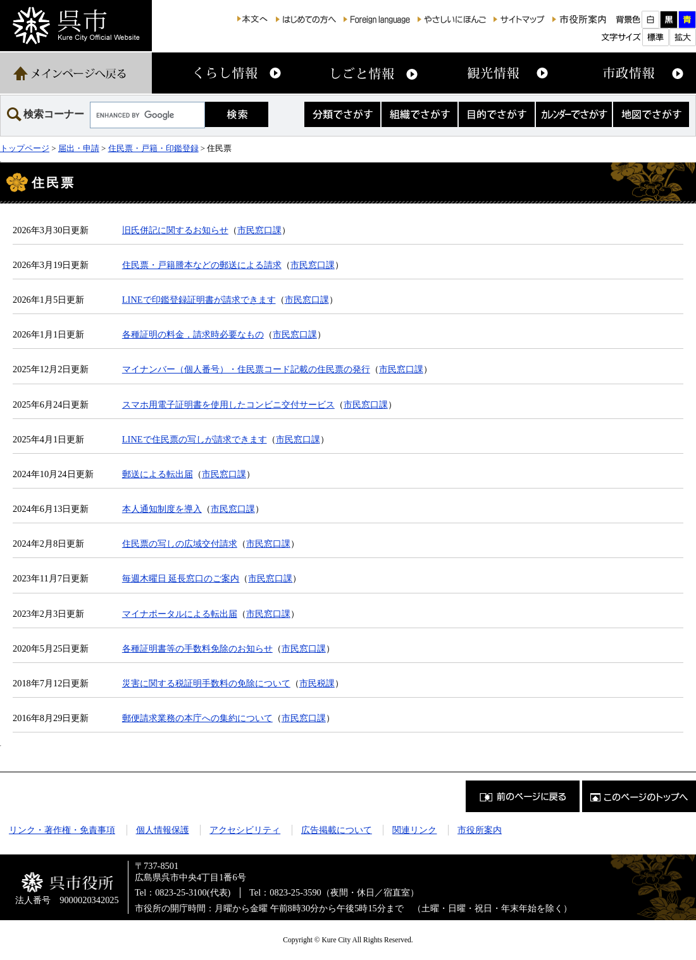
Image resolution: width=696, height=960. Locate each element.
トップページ (24, 148)
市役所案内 (479, 830)
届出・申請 (78, 148)
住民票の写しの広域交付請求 (179, 543)
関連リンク (414, 830)
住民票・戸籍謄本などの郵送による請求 (202, 265)
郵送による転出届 (157, 474)
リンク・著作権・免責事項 (62, 830)
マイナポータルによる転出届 (179, 614)
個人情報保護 (162, 830)
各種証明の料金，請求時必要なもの (193, 334)
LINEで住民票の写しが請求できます (194, 439)
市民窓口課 (259, 230)
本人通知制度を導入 (162, 509)
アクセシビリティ (244, 830)
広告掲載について (336, 830)
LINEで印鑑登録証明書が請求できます (199, 300)
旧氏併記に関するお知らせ (175, 230)
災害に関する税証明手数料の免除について (206, 683)
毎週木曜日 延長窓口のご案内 (181, 578)
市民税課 (317, 683)
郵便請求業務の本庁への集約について (197, 718)
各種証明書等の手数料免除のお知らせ (197, 648)
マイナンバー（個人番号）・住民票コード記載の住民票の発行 (246, 369)
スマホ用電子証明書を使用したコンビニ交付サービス (228, 404)
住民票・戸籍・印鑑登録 (153, 148)
